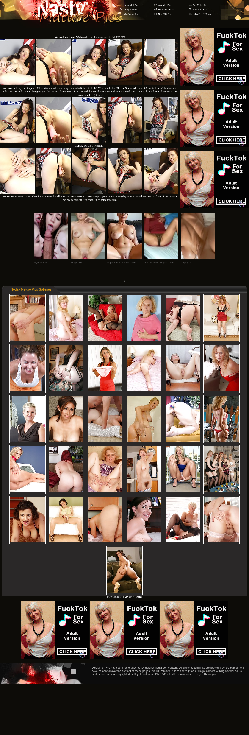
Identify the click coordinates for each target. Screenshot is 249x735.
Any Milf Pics (164, 5)
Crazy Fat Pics (130, 9)
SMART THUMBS (132, 597)
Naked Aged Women (202, 14)
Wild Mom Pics (200, 9)
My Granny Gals (131, 14)
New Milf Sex (164, 14)
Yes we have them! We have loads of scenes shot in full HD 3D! (90, 37)
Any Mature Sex (200, 5)
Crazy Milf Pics (131, 5)
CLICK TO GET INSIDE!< (90, 145)
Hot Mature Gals (166, 9)
